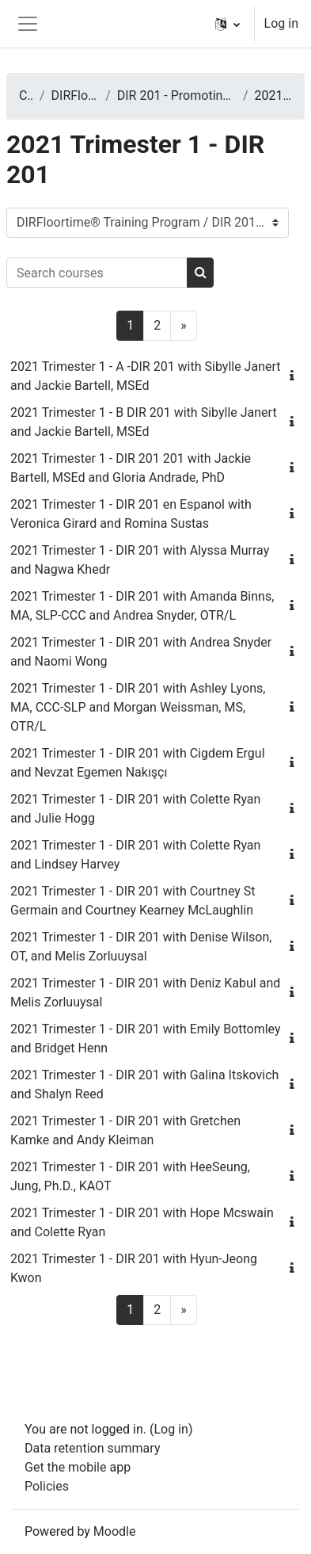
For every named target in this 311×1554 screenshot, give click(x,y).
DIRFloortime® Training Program (75, 95)
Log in (281, 23)
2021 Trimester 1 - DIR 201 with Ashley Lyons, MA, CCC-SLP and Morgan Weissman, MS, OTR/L (137, 707)
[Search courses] (97, 273)
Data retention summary (92, 1448)
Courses (26, 95)
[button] (227, 24)
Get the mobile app (78, 1467)
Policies (47, 1486)
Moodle (114, 1531)
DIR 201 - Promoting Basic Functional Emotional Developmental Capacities (177, 95)
